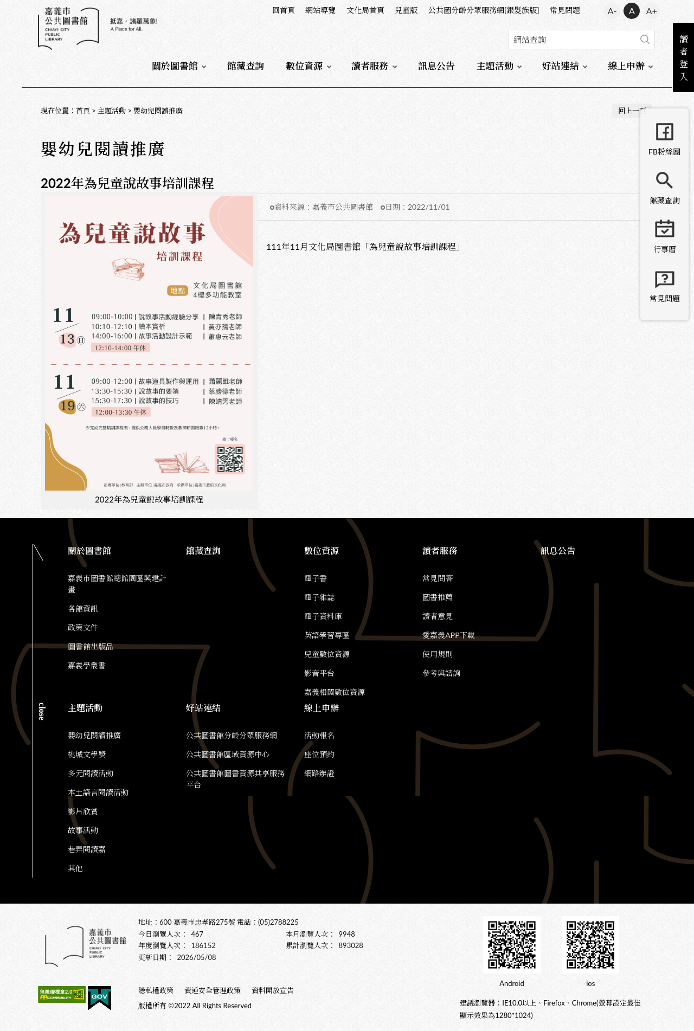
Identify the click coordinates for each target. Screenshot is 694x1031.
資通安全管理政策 (212, 990)
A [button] (632, 10)
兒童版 (406, 10)
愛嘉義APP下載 (448, 635)
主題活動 (495, 66)
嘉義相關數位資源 (334, 692)
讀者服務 (369, 66)
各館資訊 (83, 608)
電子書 (315, 578)
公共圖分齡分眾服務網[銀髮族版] (483, 10)
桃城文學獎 (87, 754)
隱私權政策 (156, 990)
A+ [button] (651, 10)
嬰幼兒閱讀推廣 (158, 110)
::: (38, 9)
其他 (75, 868)
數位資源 (304, 66)
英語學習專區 (327, 635)
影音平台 (319, 673)
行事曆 (664, 249)
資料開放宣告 (273, 990)
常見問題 (565, 10)
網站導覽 (320, 10)
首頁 (83, 110)
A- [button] (612, 10)
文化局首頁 (365, 10)
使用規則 (437, 654)
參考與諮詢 (441, 673)
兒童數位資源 (327, 654)
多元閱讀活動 (90, 773)
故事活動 (83, 830)
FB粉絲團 (664, 151)
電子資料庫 (323, 616)
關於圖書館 (175, 66)
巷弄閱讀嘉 (87, 849)
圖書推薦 (437, 597)
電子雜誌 (319, 597)
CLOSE (42, 711)
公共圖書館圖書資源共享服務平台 (235, 779)
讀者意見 (437, 616)
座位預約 (319, 754)
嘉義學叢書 (87, 665)
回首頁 (283, 10)
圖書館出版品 (90, 646)
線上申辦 (626, 66)
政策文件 (83, 627)
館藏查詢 (245, 66)
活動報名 (319, 735)
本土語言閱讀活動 (98, 792)
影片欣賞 (83, 811)
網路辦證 (319, 773)
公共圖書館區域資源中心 (227, 754)
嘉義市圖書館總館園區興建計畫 (117, 584)
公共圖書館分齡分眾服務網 (231, 735)
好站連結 (560, 66)
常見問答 (437, 578)
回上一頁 (632, 110)
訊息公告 (436, 66)
